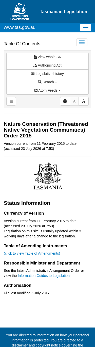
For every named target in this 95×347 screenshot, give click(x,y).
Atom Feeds (47, 90)
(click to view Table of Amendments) (32, 253)
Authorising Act (47, 65)
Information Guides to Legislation (44, 276)
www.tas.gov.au (19, 27)
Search (47, 82)
